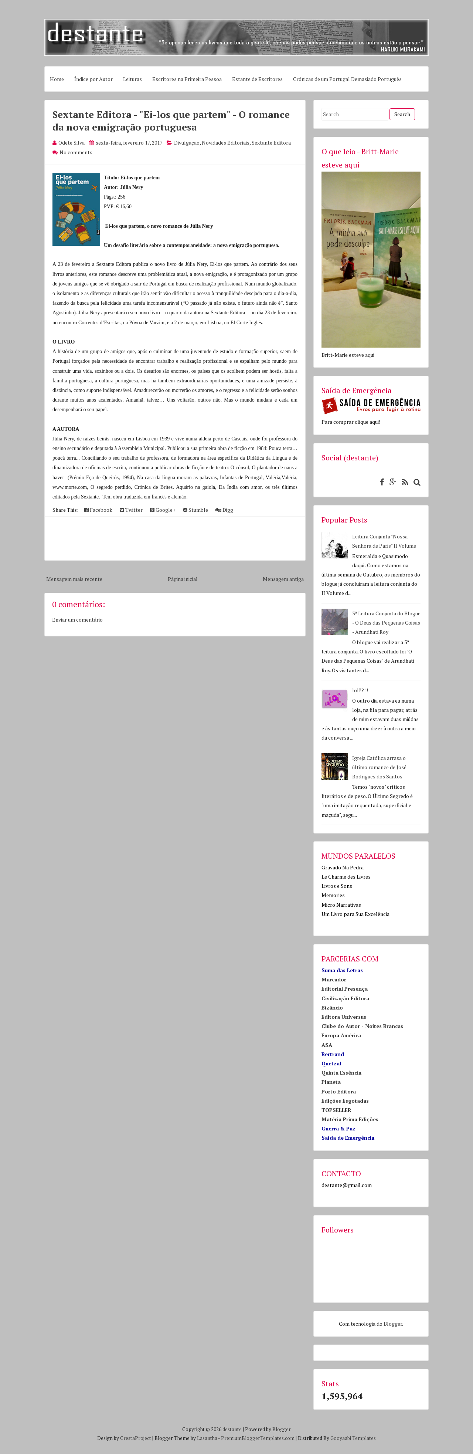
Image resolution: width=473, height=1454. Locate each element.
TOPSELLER (336, 1109)
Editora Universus (343, 1016)
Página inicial (183, 578)
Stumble (195, 509)
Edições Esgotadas (345, 1100)
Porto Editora (338, 1091)
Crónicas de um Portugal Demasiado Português (347, 78)
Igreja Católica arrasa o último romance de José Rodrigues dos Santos (379, 767)
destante (232, 1429)
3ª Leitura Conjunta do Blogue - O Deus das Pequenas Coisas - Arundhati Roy (386, 622)
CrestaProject (135, 1438)
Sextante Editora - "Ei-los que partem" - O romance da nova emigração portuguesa (171, 120)
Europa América (341, 1035)
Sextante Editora (271, 142)
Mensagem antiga (283, 578)
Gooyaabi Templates (353, 1438)
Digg (224, 509)
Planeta (331, 1081)
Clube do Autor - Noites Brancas (362, 1025)
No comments (75, 152)
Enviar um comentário (77, 619)
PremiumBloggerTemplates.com (258, 1438)
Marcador (333, 979)
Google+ (163, 509)
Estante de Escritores (257, 78)
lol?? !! (360, 690)
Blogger (393, 1323)
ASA (326, 1044)
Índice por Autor (93, 78)
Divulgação (187, 142)
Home (57, 78)
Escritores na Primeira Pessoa (187, 78)
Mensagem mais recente (74, 578)
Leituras (132, 78)
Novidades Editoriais (225, 142)
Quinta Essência (341, 1072)
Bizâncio (332, 1007)
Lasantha (207, 1438)
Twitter (131, 509)
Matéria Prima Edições (349, 1119)
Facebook (98, 509)
